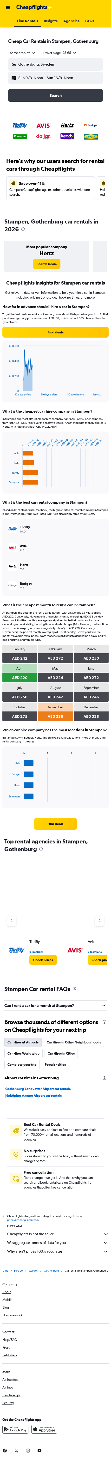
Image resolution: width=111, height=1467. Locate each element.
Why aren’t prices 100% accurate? (58, 1251)
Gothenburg (51, 1270)
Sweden (33, 1270)
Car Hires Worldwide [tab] (23, 1053)
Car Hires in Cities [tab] (61, 1053)
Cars (5, 1270)
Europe (18, 1270)
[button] (8, 7)
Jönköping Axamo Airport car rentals (33, 1095)
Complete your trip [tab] (22, 1064)
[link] (46, 264)
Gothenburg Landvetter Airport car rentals (38, 1089)
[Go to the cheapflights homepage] (34, 7)
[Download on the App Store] (44, 1429)
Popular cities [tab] (55, 1064)
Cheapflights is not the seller (58, 1234)
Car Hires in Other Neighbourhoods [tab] (74, 1042)
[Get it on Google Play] (15, 1429)
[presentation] (23, 229)
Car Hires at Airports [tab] (23, 1042)
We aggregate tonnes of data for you (58, 1243)
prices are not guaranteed (22, 1220)
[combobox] (23, 52)
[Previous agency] (11, 921)
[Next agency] (99, 921)
